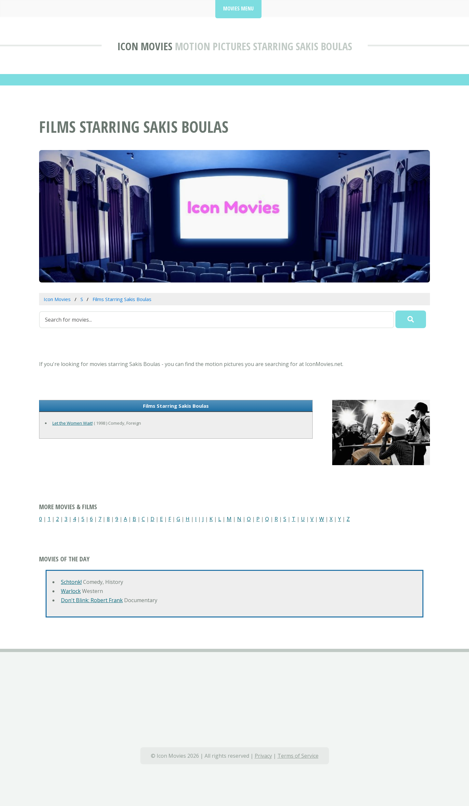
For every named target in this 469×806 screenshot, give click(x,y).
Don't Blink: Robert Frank (92, 600)
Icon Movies (144, 46)
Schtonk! (71, 581)
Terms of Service (298, 755)
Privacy (263, 755)
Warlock (71, 591)
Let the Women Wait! (72, 423)
